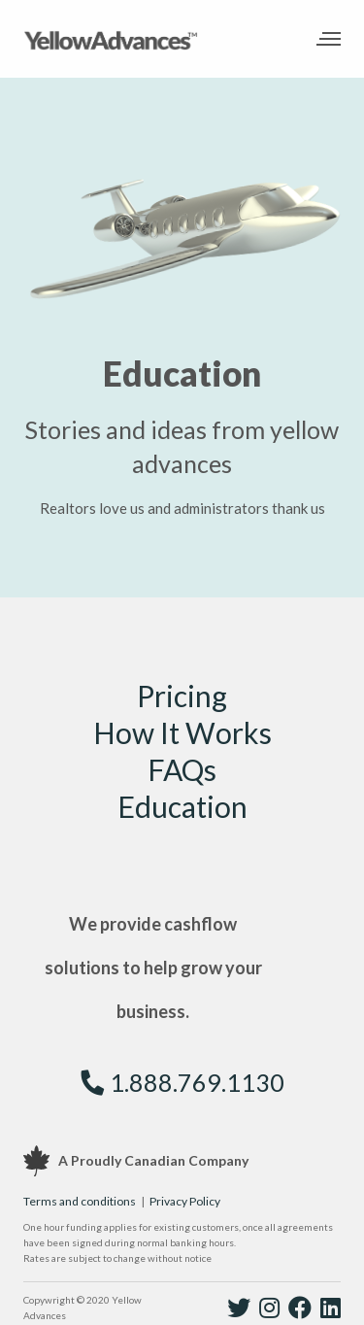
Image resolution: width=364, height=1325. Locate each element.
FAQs (182, 769)
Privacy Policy (184, 1201)
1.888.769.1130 (182, 1082)
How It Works (182, 732)
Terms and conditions (79, 1201)
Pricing (182, 695)
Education (182, 806)
